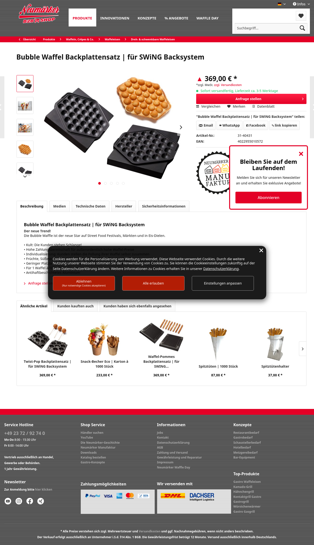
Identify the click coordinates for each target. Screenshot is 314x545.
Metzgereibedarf (245, 452)
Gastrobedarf (243, 437)
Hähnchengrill (243, 492)
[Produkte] (82, 17)
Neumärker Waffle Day (173, 467)
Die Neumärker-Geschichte (100, 443)
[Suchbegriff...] (271, 28)
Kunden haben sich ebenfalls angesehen (137, 306)
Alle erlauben (153, 283)
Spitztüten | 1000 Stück (218, 366)
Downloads (89, 452)
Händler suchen (92, 433)
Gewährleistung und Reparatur (179, 457)
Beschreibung (31, 206)
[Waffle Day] (207, 17)
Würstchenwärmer (247, 506)
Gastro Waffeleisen (247, 482)
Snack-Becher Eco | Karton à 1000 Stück (105, 364)
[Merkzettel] (301, 16)
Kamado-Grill (242, 487)
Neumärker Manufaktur (98, 447)
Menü (245, 12)
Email (206, 125)
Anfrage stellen (269, 98)
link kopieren (284, 125)
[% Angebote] (177, 17)
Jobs (160, 433)
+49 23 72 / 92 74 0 (24, 433)
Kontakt (163, 437)
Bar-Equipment (244, 457)
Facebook (256, 125)
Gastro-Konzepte (93, 462)
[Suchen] (302, 28)
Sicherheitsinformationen (163, 206)
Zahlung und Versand (172, 452)
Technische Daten (90, 206)
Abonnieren (268, 197)
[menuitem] (82, 17)
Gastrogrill (241, 502)
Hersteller (123, 206)
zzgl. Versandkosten (228, 85)
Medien (59, 206)
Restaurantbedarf (246, 433)
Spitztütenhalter (275, 366)
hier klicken (43, 489)
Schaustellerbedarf (247, 443)
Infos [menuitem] (299, 4)
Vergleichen (208, 106)
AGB (160, 447)
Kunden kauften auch (75, 306)
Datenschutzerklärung (173, 443)
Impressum (165, 462)
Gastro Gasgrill (244, 512)
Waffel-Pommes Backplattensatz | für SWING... (161, 361)
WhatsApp (229, 125)
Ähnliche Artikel (34, 306)
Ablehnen (84, 283)
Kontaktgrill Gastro (247, 497)
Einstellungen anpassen (223, 283)
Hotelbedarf (242, 447)
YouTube (87, 437)
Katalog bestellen (93, 457)
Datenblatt (263, 106)
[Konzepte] (146, 17)
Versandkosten (150, 531)
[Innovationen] (115, 17)
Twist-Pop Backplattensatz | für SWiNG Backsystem (47, 364)
